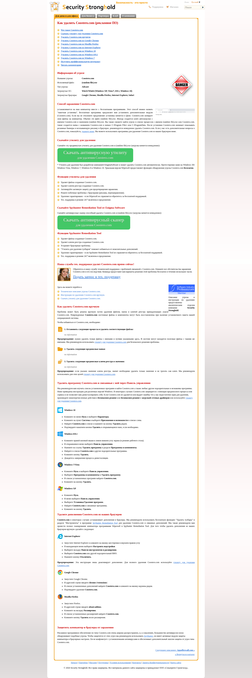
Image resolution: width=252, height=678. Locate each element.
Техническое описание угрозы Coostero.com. (81, 291)
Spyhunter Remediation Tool (105, 523)
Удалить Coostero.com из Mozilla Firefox (80, 44)
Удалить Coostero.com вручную (76, 37)
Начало (74, 662)
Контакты (136, 662)
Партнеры (103, 16)
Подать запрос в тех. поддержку (97, 277)
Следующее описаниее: (175, 650)
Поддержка (103, 662)
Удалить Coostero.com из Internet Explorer (81, 47)
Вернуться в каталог (185, 654)
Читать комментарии (71, 65)
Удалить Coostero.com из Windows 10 (78, 51)
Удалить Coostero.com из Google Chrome (80, 40)
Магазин (93, 662)
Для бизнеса (88, 16)
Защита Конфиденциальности (155, 662)
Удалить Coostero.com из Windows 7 (78, 58)
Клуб (115, 16)
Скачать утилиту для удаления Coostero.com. (81, 298)
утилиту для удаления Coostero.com (110, 342)
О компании (128, 16)
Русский (195, 2)
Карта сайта (175, 662)
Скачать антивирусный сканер (94, 222)
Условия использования (120, 662)
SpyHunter (148, 636)
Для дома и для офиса (66, 16)
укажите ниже (88, 131)
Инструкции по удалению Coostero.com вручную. (83, 295)
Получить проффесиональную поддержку (80, 61)
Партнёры (83, 662)
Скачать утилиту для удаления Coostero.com (82, 33)
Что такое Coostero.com (72, 30)
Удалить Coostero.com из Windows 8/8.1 (79, 54)
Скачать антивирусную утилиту (95, 155)
